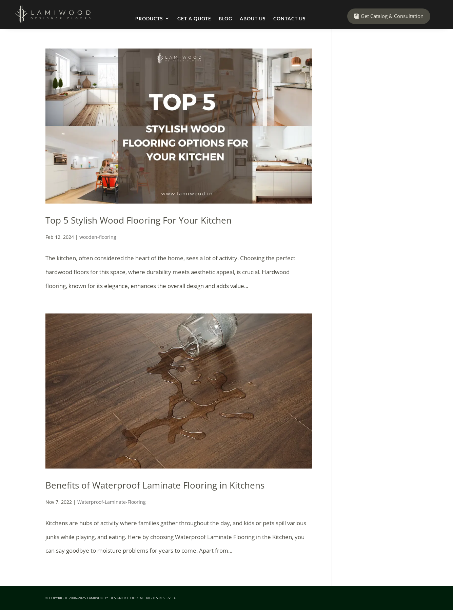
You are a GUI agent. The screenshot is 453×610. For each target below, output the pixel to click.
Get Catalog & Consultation (392, 16)
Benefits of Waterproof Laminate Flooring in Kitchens (154, 485)
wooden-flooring (97, 237)
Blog (225, 18)
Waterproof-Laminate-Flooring (111, 502)
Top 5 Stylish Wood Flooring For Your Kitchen (138, 220)
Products (149, 18)
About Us (253, 18)
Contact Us (289, 18)
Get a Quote (194, 18)
